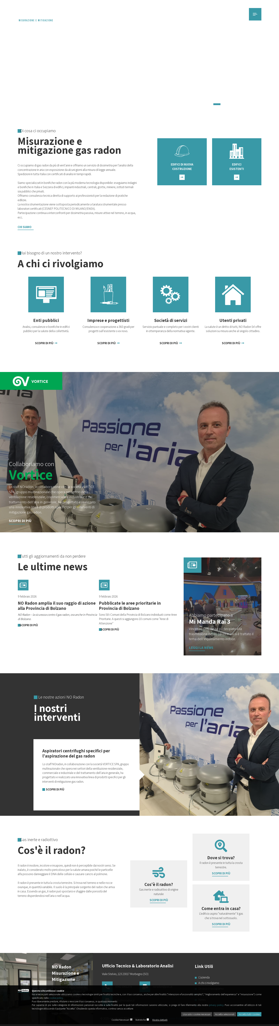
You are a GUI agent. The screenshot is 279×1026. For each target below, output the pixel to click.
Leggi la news (201, 647)
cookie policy (56, 997)
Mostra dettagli (159, 1019)
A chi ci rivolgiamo (208, 983)
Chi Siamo (24, 227)
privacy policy (216, 1005)
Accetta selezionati (224, 1014)
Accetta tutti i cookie (249, 1014)
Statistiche (140, 1019)
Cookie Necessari (120, 1019)
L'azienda (204, 977)
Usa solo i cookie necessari (196, 1014)
